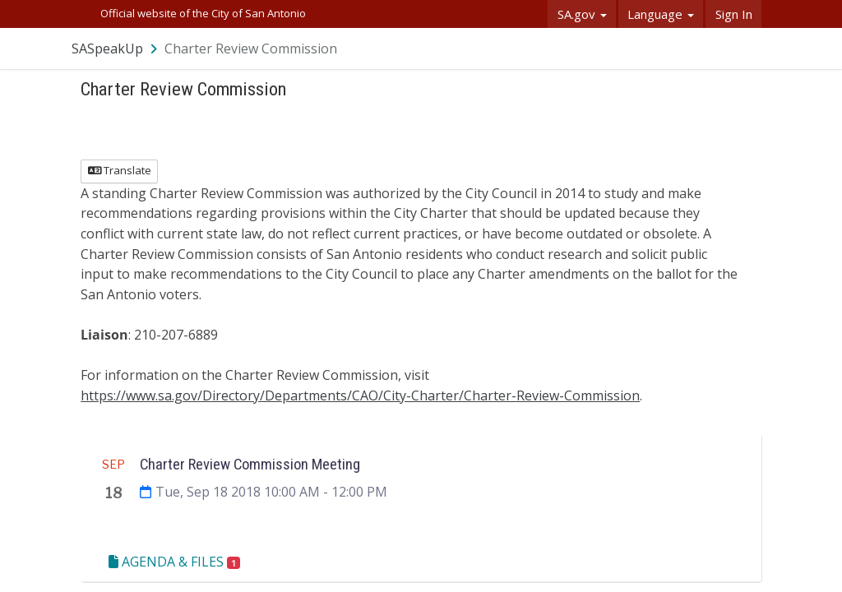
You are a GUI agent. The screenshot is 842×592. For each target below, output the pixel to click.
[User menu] (749, 48)
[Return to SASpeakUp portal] (116, 48)
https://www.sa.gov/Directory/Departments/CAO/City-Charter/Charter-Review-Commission (360, 395)
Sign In (733, 14)
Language (660, 14)
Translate (119, 170)
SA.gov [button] (582, 14)
